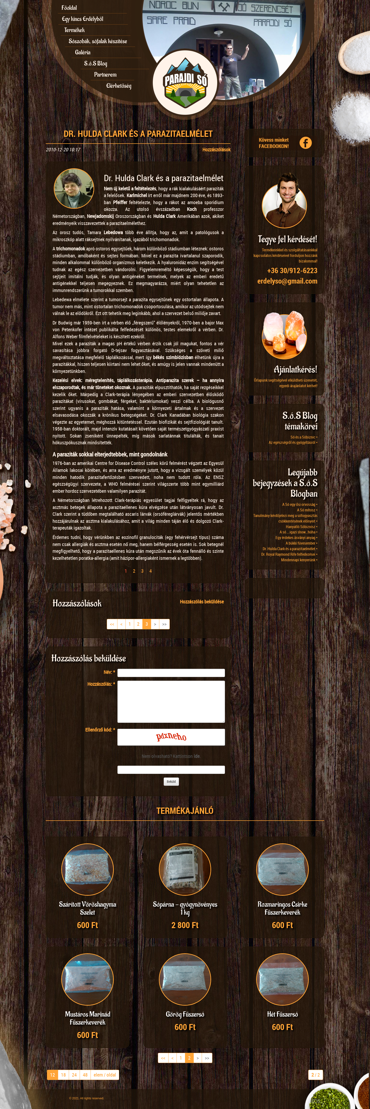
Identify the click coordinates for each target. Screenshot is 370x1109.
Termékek (74, 30)
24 (74, 1074)
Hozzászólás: (101, 684)
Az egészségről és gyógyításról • (293, 442)
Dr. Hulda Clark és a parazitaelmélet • (290, 548)
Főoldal (69, 8)
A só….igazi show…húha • (298, 532)
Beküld (171, 781)
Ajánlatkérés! (295, 370)
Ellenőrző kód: (100, 729)
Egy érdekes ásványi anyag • (296, 537)
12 (52, 1074)
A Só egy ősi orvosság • (299, 504)
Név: (109, 672)
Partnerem (105, 74)
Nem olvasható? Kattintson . (171, 756)
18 (63, 1074)
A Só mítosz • (307, 510)
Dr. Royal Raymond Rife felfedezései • (289, 554)
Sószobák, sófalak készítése (98, 41)
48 (85, 1074)
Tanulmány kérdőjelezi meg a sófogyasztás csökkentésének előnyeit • (285, 518)
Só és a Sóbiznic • (304, 437)
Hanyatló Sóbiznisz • (301, 526)
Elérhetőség (118, 86)
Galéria (82, 52)
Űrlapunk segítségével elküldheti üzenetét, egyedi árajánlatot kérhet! (285, 382)
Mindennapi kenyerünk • (299, 559)
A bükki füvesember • (301, 543)
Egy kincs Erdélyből (82, 19)
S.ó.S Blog (95, 63)
